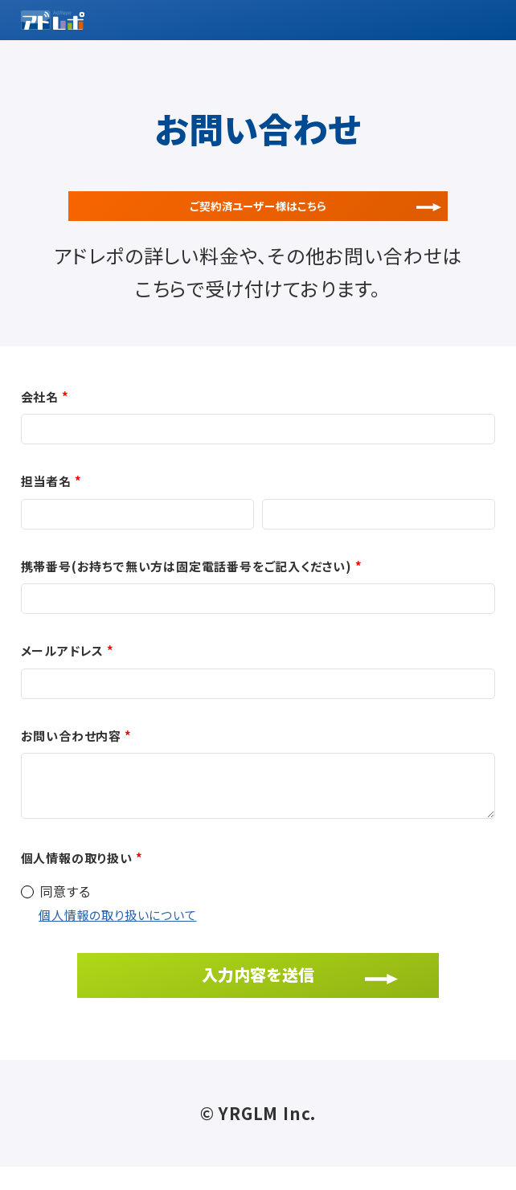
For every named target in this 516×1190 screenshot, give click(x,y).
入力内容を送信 (258, 996)
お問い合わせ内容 (71, 758)
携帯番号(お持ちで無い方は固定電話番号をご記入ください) (186, 588)
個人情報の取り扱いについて (117, 938)
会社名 (40, 419)
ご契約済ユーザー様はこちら (258, 216)
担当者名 (46, 503)
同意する (65, 913)
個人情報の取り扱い (77, 880)
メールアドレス (62, 673)
